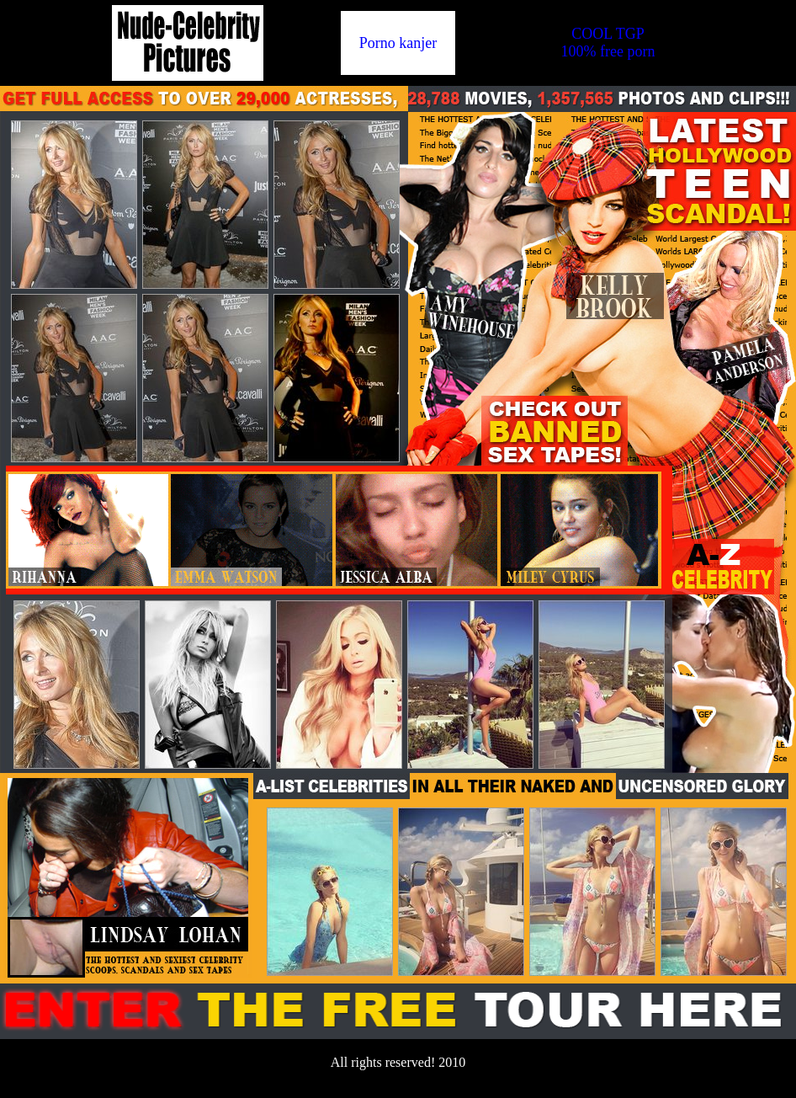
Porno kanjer (398, 43)
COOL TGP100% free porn (608, 42)
